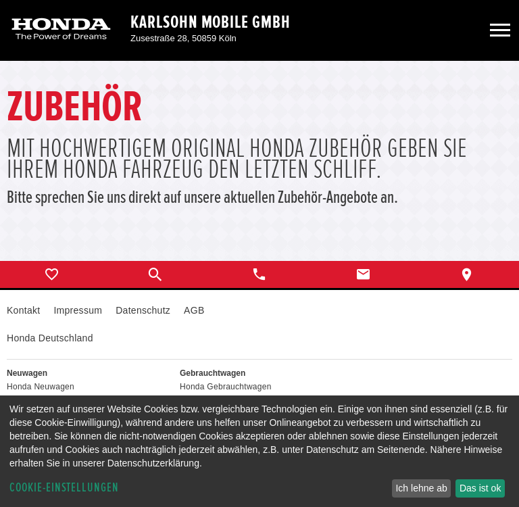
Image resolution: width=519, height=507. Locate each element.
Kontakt (23, 310)
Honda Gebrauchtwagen (226, 386)
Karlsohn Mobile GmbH (210, 22)
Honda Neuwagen (40, 386)
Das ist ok (480, 488)
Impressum (77, 310)
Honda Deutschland (50, 338)
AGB (194, 310)
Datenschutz (143, 310)
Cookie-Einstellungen (64, 487)
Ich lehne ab (421, 488)
